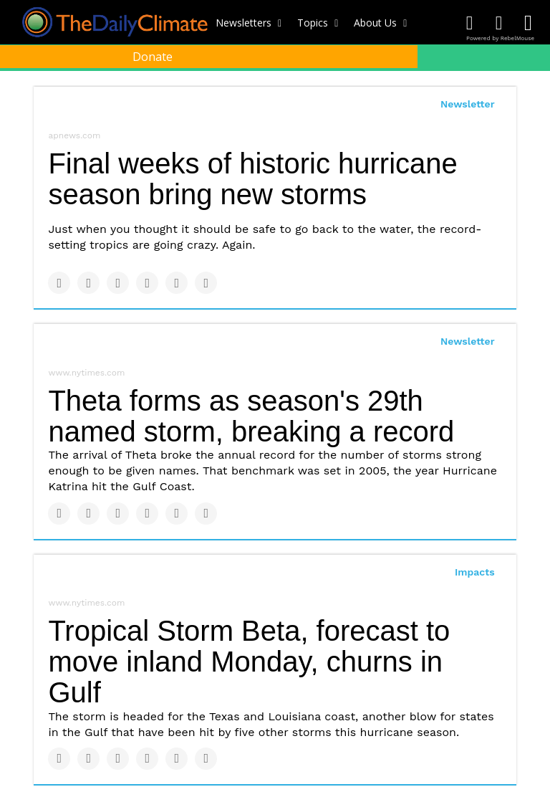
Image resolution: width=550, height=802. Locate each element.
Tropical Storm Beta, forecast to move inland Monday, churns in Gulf (249, 661)
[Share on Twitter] (88, 283)
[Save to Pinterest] (176, 283)
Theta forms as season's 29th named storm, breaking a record (251, 416)
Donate (152, 57)
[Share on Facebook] (59, 283)
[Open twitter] (499, 23)
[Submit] (532, 90)
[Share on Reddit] (206, 283)
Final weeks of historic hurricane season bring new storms (252, 179)
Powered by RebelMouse (500, 38)
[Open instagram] (528, 23)
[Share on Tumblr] (147, 283)
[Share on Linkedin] (118, 283)
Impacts (475, 572)
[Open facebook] (469, 23)
